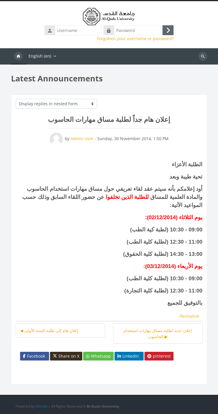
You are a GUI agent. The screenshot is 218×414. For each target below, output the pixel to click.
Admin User (82, 138)
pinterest (159, 356)
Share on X (66, 356)
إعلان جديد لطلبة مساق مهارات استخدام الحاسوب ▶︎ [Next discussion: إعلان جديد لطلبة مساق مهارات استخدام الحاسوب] (158, 333)
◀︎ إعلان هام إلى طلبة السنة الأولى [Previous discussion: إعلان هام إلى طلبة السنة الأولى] (49, 330)
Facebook (34, 356)
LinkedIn (128, 356)
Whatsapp (98, 356)
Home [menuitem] (18, 56)
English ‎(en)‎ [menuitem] (39, 56)
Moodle (41, 406)
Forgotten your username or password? (135, 38)
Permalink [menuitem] (189, 316)
